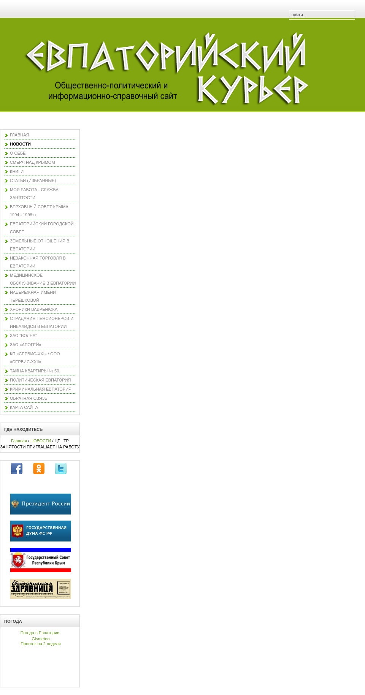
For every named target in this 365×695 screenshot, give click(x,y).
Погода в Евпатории (40, 632)
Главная (19, 441)
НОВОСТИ (40, 441)
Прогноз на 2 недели (40, 643)
